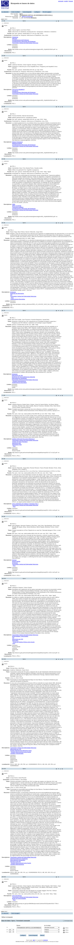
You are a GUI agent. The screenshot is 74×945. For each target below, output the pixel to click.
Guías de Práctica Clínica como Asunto (24, 642)
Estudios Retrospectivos (19, 381)
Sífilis (13, 204)
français (71, 1)
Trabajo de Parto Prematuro (20, 441)
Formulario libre (68, 920)
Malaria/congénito (17, 143)
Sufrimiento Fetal (17, 444)
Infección (14, 38)
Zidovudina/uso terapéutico (19, 378)
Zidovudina (15, 640)
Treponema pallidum (17, 207)
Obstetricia (15, 37)
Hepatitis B (15, 91)
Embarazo (13, 292)
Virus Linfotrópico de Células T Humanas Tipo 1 (25, 503)
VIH (11, 295)
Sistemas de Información (17, 293)
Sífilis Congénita (16, 205)
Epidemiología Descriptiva (18, 299)
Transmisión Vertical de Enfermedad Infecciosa (25, 43)
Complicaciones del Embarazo (20, 40)
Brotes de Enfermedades (19, 898)
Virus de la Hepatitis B (18, 89)
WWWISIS (45, 940)
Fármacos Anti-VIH (15, 861)
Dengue (14, 560)
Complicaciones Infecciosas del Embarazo (24, 41)
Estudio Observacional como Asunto (21, 752)
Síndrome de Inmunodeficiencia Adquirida (23, 377)
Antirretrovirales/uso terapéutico (19, 858)
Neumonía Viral (16, 443)
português (60, 1)
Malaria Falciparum (17, 142)
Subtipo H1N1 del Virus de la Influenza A (23, 439)
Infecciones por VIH (17, 375)
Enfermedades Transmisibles (20, 636)
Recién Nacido (16, 561)
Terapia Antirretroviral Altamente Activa (21, 750)
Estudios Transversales (17, 753)
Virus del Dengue (17, 895)
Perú (12, 297)
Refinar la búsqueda (27, 16)
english (66, 1)
